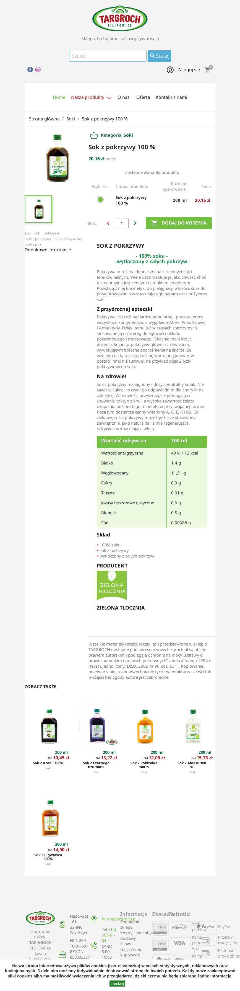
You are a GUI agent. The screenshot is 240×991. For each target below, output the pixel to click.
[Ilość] (122, 223)
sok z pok (33, 244)
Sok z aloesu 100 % (192, 764)
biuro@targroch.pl (119, 919)
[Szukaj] (108, 56)
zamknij (117, 983)
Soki (48, 768)
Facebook (30, 69)
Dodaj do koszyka (178, 223)
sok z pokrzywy (38, 238)
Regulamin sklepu (130, 924)
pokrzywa (52, 233)
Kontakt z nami (171, 97)
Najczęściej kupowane (130, 952)
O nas (125, 943)
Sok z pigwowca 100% (48, 856)
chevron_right (135, 223)
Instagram (38, 69)
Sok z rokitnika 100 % (144, 764)
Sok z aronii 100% (48, 762)
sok (37, 233)
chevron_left (108, 223)
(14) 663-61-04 (109, 935)
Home (59, 97)
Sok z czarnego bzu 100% (96, 764)
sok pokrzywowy (68, 238)
